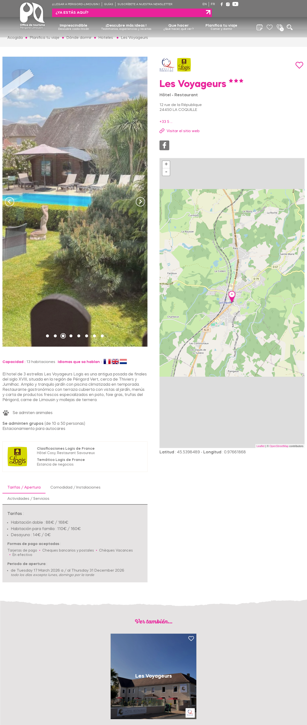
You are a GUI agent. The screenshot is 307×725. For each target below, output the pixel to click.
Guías (108, 4)
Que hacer (178, 18)
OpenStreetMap (279, 446)
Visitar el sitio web (183, 131)
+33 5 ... (165, 122)
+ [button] (166, 164)
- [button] (166, 172)
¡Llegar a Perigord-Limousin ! (76, 4)
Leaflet (261, 446)
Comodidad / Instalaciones (75, 488)
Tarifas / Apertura (24, 488)
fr (213, 4)
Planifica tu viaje (221, 18)
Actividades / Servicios (28, 499)
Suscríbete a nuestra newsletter (144, 4)
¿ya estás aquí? (263, 4)
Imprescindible (73, 18)
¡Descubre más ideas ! (126, 18)
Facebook (164, 145)
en (205, 4)
